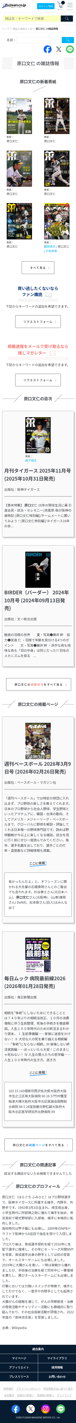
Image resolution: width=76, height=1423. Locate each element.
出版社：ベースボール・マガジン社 (30, 782)
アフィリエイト (19, 1367)
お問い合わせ (57, 1376)
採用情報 (57, 1367)
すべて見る (40, 268)
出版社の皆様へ (25, 1395)
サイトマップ (64, 1395)
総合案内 (38, 1349)
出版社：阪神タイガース (22, 489)
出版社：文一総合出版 (20, 618)
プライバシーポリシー (28, 1388)
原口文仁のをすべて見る (41, 684)
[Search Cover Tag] (68, 40)
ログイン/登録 (46, 6)
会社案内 (9, 1395)
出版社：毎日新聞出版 (20, 997)
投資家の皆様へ (45, 1395)
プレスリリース (19, 1376)
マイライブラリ (57, 1358)
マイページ (19, 1358)
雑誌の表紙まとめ (22, 28)
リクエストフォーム (41, 322)
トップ (5, 28)
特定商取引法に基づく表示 (58, 1388)
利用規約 (8, 1388)
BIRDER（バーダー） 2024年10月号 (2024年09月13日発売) (36, 600)
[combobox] (39, 40)
